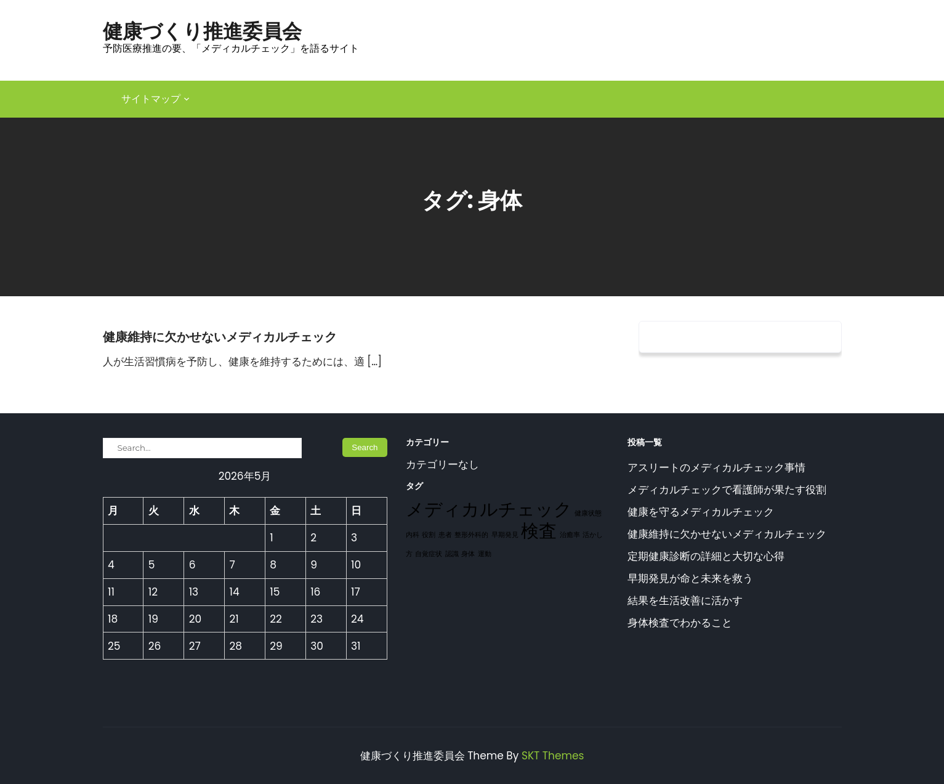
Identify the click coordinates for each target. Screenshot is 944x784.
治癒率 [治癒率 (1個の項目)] (570, 535)
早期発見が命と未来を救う (690, 578)
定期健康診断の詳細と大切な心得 (706, 556)
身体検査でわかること (679, 622)
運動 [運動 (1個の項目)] (484, 554)
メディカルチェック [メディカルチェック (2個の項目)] (489, 509)
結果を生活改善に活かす (685, 600)
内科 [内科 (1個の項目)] (412, 535)
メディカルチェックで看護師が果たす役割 (726, 489)
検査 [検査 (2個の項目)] (539, 530)
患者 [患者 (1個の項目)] (445, 535)
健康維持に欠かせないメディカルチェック (220, 337)
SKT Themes (553, 755)
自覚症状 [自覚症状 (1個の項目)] (428, 554)
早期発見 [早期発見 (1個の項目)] (504, 535)
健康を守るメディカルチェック (700, 511)
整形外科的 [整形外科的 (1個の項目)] (471, 535)
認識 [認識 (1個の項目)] (452, 554)
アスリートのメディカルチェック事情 (716, 467)
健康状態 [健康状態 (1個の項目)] (588, 513)
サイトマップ (150, 99)
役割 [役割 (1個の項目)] (428, 535)
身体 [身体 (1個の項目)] (468, 554)
